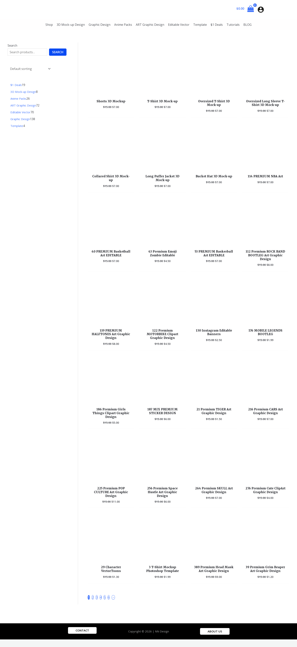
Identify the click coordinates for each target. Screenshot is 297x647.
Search (12, 45)
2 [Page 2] (93, 605)
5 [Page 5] (105, 605)
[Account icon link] (260, 9)
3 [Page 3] (97, 605)
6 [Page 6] (108, 605)
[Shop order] (29, 68)
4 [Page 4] (101, 605)
